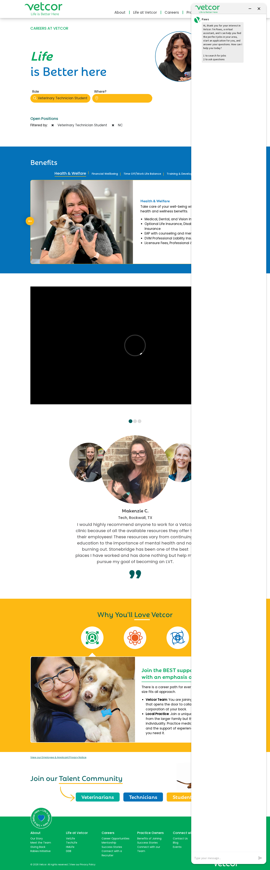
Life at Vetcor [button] (145, 12)
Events (177, 847)
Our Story (36, 838)
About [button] (119, 12)
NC (117, 125)
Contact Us (180, 838)
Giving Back (37, 847)
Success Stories (112, 847)
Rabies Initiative (40, 851)
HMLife (70, 847)
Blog (175, 842)
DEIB (68, 851)
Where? (100, 91)
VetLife (70, 838)
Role (35, 91)
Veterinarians (97, 797)
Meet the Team (40, 842)
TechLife (71, 842)
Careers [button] (172, 12)
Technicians (143, 797)
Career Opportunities (115, 838)
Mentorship (109, 842)
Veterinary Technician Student (61, 98)
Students (183, 797)
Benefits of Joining (149, 838)
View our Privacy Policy (82, 864)
